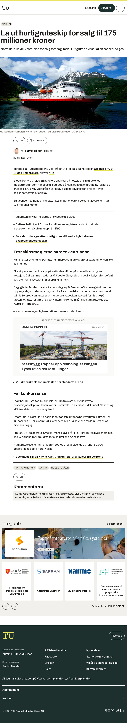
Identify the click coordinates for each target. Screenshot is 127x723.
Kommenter (37, 140)
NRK (51, 172)
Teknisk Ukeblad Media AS (30, 711)
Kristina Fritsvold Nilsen (17, 654)
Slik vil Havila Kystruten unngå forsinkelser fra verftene (66, 456)
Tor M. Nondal (11, 666)
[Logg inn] (90, 8)
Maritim (6, 24)
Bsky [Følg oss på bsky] (47, 669)
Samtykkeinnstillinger (99, 656)
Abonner (106, 7)
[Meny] (120, 8)
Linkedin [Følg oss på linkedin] (49, 662)
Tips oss (116, 635)
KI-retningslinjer (96, 669)
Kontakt (63, 698)
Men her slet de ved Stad (66, 382)
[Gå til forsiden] (5, 7)
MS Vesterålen (60, 468)
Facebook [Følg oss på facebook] (50, 656)
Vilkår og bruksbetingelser (102, 662)
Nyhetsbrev (93, 650)
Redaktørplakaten (80, 678)
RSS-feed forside (55, 650)
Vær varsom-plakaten (50, 678)
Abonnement (63, 689)
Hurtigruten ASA (25, 468)
